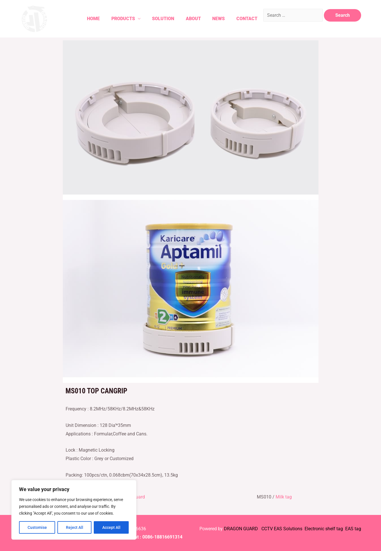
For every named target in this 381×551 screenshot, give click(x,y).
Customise (37, 527)
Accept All (111, 527)
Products (114, 18)
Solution (156, 18)
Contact (244, 18)
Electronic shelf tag (324, 528)
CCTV (267, 528)
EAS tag (352, 528)
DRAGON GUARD (241, 528)
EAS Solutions (288, 528)
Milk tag (284, 497)
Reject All (74, 527)
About (187, 18)
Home (83, 18)
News (214, 18)
